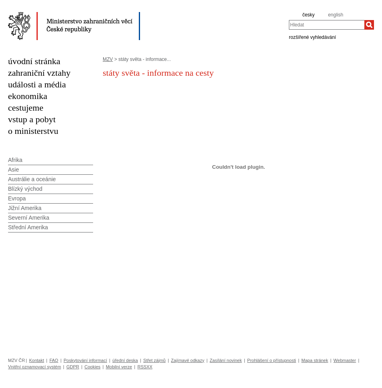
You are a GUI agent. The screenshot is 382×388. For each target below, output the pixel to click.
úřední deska (125, 360)
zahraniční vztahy (39, 73)
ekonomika (27, 96)
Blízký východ (25, 189)
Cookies (93, 366)
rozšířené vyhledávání (312, 36)
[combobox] (326, 25)
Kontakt (36, 360)
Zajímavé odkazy (187, 360)
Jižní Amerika (24, 208)
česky (308, 15)
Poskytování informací (85, 360)
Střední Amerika (28, 227)
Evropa (17, 198)
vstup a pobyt (32, 119)
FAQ (53, 360)
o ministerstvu (33, 131)
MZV (108, 59)
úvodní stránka (34, 61)
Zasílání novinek (226, 360)
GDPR (72, 366)
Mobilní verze (119, 366)
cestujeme (25, 108)
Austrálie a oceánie (32, 179)
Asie (13, 169)
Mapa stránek (314, 360)
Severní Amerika (28, 217)
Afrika (15, 160)
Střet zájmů (154, 360)
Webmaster (344, 360)
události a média (37, 84)
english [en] (335, 15)
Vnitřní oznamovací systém (34, 366)
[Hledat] (369, 25)
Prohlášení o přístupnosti (271, 360)
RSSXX (144, 366)
